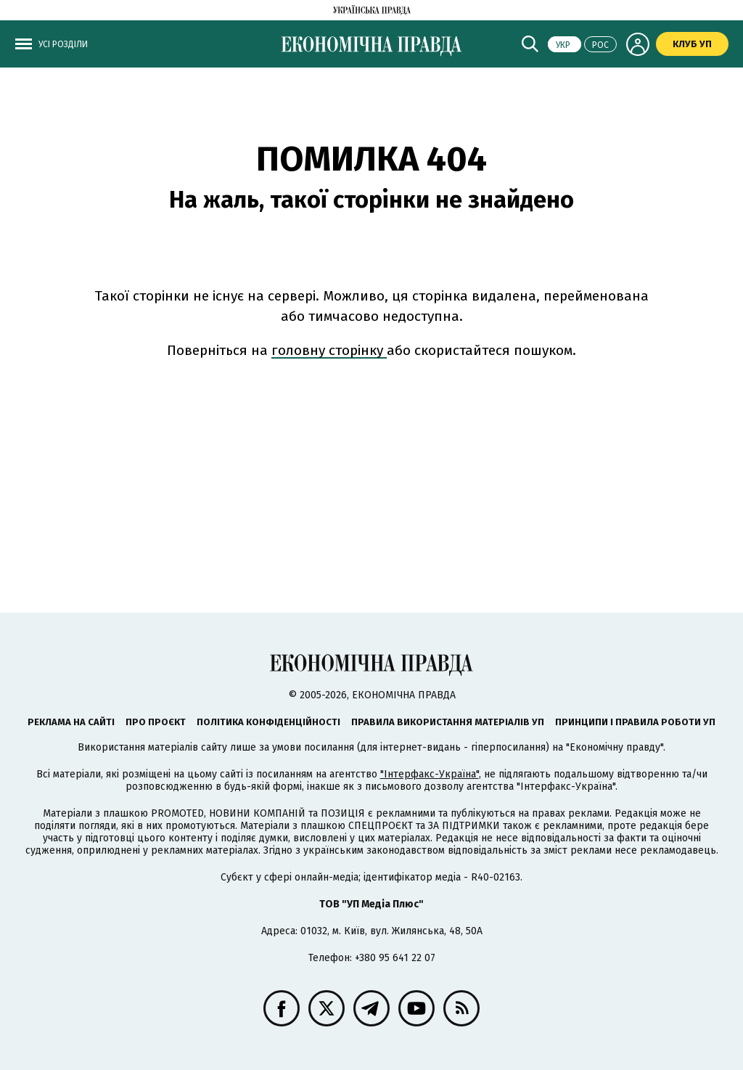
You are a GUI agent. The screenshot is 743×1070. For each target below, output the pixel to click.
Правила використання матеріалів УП (447, 721)
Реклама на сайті (71, 721)
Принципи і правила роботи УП (635, 721)
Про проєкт (156, 721)
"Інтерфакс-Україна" (429, 774)
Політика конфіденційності (268, 721)
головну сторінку (329, 350)
